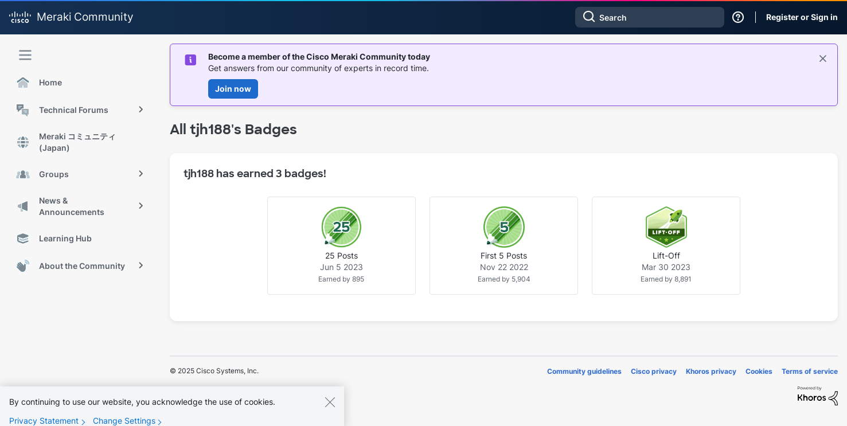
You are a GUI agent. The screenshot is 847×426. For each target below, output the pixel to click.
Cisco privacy (654, 371)
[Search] (649, 17)
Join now (233, 88)
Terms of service (810, 371)
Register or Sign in (802, 17)
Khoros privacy (711, 371)
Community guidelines (584, 371)
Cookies (758, 371)
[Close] (329, 408)
